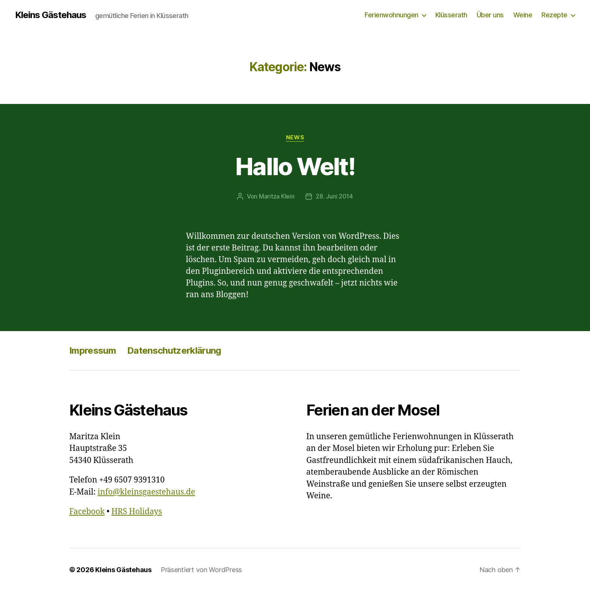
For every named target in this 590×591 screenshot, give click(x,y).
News (295, 137)
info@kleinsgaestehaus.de (146, 492)
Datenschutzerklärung (174, 350)
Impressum (92, 350)
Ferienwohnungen (391, 15)
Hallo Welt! (295, 166)
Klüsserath (451, 15)
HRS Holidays (136, 512)
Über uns (490, 15)
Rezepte (554, 15)
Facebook (87, 512)
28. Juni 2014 (334, 196)
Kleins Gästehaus (50, 15)
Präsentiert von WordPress (201, 570)
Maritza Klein (277, 196)
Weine (522, 15)
